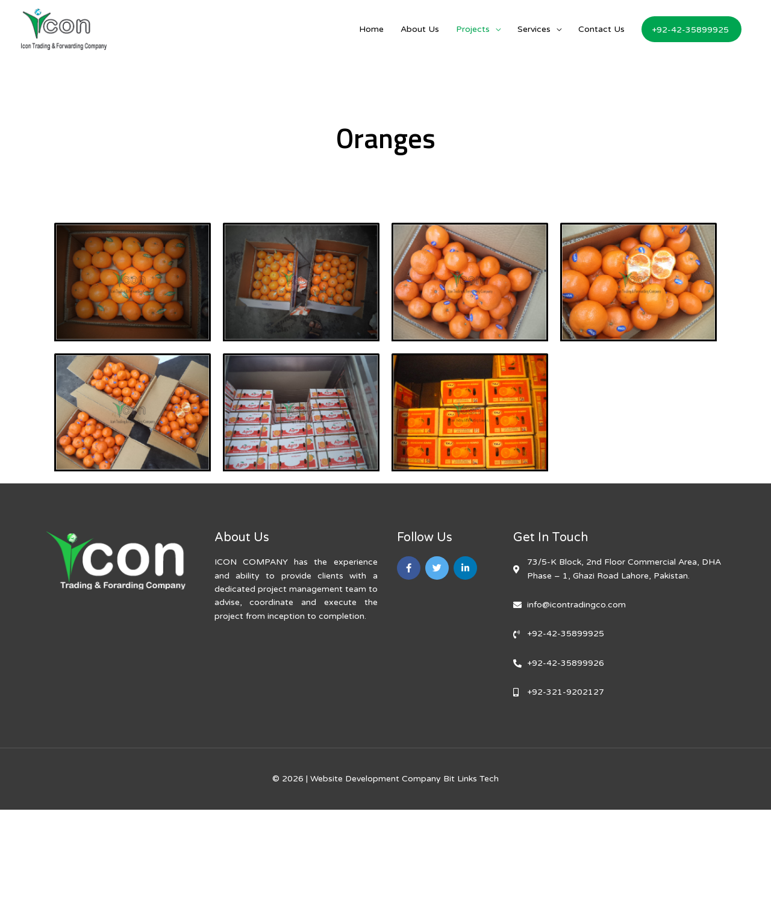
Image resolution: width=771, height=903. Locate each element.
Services (534, 29)
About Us (420, 29)
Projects (473, 29)
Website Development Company (375, 779)
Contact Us (601, 29)
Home (371, 29)
